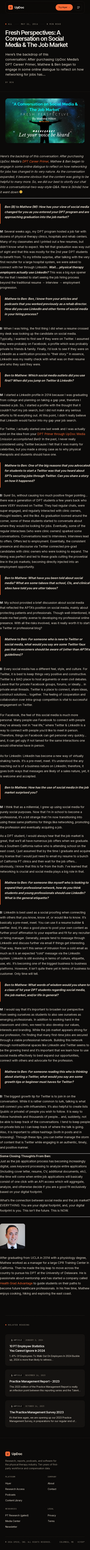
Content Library (13, 1500)
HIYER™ (81, 1542)
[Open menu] (78, 7)
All (10, 24)
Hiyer (8, 1483)
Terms (51, 1521)
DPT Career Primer (35, 163)
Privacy (52, 1515)
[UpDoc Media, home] (16, 7)
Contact (52, 1489)
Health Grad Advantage (16, 1285)
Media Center (12, 1521)
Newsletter (11, 1526)
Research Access (15, 1489)
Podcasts (10, 1494)
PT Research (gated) (17, 1515)
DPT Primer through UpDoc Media (61, 435)
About (51, 1483)
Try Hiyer (64, 7)
